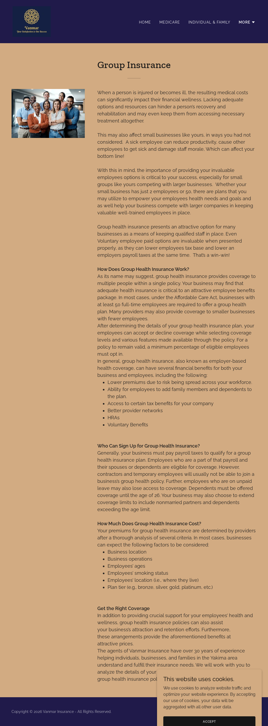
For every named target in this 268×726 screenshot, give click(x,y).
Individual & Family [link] (209, 22)
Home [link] (145, 22)
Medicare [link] (169, 22)
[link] (32, 21)
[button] (247, 22)
